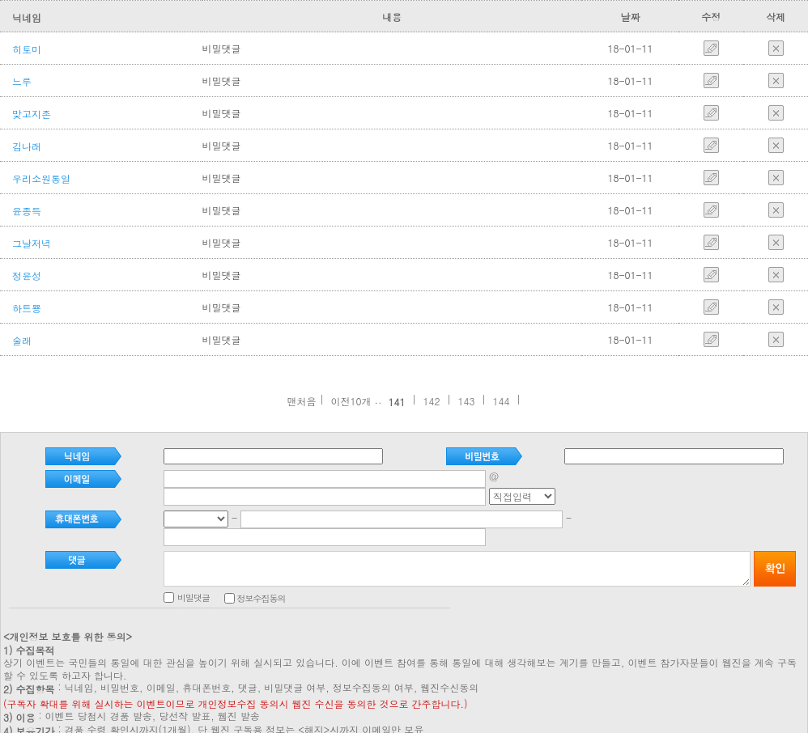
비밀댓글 (249, 562)
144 (501, 400)
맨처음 (301, 400)
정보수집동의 (279, 563)
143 (466, 400)
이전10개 (350, 400)
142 (431, 400)
